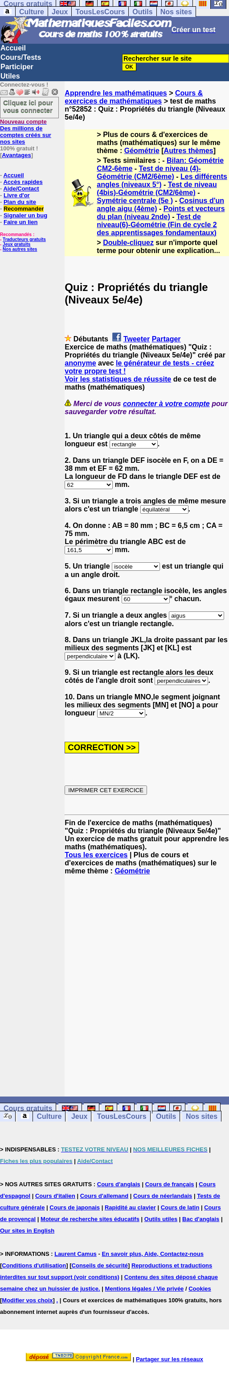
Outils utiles (160, 1219)
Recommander (24, 208)
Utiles (10, 76)
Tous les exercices (96, 855)
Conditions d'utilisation (34, 1265)
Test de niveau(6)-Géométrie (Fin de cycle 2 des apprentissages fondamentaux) (157, 225)
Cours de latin (180, 1207)
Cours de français (169, 1184)
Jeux (60, 12)
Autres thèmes (188, 150)
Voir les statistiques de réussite (118, 379)
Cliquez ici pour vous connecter (28, 106)
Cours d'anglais (118, 1184)
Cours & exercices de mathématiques (134, 97)
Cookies (199, 1288)
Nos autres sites (20, 249)
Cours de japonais (74, 1207)
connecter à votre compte (166, 403)
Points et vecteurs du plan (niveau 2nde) (161, 212)
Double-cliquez (128, 242)
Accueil (13, 48)
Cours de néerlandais (162, 1195)
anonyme (80, 363)
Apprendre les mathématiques (116, 93)
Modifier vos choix (27, 1300)
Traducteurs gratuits (24, 239)
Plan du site (20, 202)
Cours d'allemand (104, 1195)
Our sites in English (27, 1230)
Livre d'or (17, 195)
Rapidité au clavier (130, 1207)
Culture (31, 12)
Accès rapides (22, 182)
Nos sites (176, 12)
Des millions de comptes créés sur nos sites (25, 131)
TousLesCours (100, 12)
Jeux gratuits (16, 244)
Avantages (16, 155)
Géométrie (141, 150)
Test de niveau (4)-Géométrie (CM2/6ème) (149, 172)
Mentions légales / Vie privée (144, 1288)
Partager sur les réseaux (169, 1359)
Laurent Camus (75, 1253)
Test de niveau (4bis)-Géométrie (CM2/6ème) (157, 188)
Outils (142, 12)
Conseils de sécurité (100, 1265)
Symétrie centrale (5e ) (135, 200)
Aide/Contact (21, 188)
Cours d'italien (55, 1195)
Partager (166, 339)
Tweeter (136, 339)
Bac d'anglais (200, 1219)
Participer (16, 67)
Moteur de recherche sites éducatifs (90, 1219)
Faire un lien (21, 222)
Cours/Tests (20, 57)
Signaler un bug (25, 215)
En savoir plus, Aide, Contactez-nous (153, 1253)
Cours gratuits (28, 1108)
